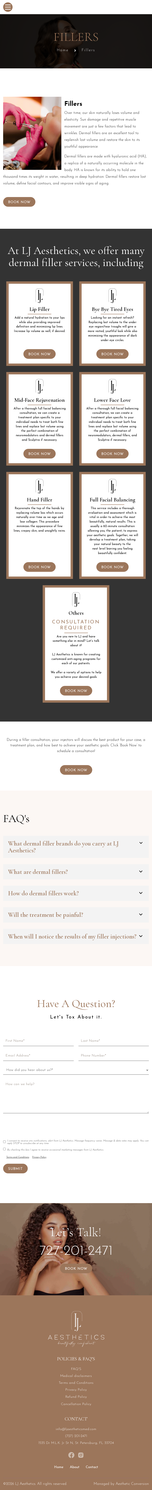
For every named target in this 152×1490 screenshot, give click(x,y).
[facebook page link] (71, 1455)
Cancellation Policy (76, 1404)
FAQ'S (76, 1369)
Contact (92, 1467)
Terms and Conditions (17, 1157)
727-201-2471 (76, 1251)
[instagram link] (81, 1455)
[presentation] (33, 1125)
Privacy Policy (39, 1157)
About (74, 1467)
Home (63, 50)
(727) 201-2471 (76, 1436)
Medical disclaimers (76, 1376)
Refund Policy (76, 1397)
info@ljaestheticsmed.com (76, 1429)
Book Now (19, 202)
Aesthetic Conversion (132, 1484)
